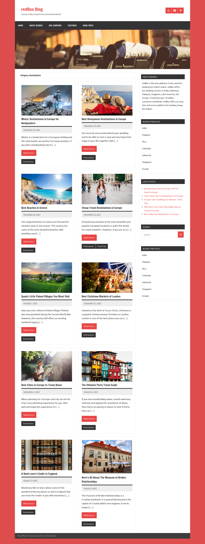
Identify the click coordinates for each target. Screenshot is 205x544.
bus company (55, 25)
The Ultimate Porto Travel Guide (100, 390)
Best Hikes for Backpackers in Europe (161, 214)
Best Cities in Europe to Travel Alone (42, 390)
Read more (28, 153)
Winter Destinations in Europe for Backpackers (41, 121)
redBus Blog (34, 9)
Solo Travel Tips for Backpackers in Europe (163, 195)
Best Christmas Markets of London (102, 297)
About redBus (36, 25)
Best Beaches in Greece (35, 208)
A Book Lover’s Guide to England (40, 479)
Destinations (29, 161)
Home (20, 25)
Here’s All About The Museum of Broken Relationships (105, 484)
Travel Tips (103, 246)
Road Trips (88, 25)
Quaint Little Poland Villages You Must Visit (44, 299)
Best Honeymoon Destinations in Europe (105, 119)
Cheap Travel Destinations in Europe (103, 208)
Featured (72, 25)
